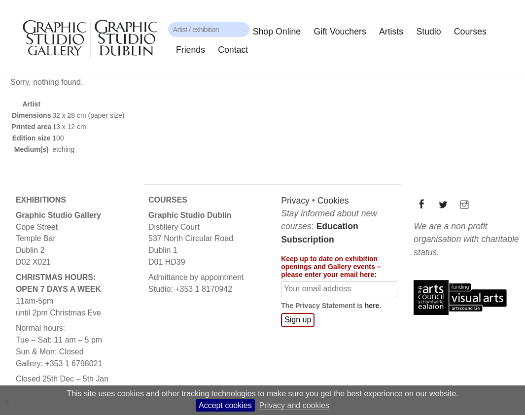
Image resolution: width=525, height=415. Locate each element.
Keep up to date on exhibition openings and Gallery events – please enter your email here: (330, 266)
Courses (470, 31)
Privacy (294, 200)
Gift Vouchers (340, 31)
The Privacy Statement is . (330, 306)
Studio (428, 31)
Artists (391, 31)
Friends (190, 50)
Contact (233, 50)
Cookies (333, 200)
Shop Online (277, 31)
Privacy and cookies (294, 405)
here (371, 306)
